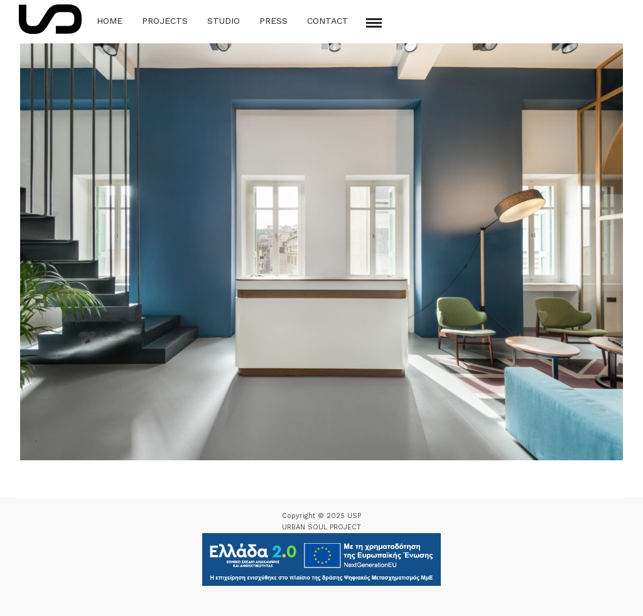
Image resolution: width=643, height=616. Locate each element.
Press (273, 21)
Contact (328, 21)
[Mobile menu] (374, 23)
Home (109, 21)
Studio (223, 21)
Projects (165, 21)
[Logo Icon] (50, 19)
